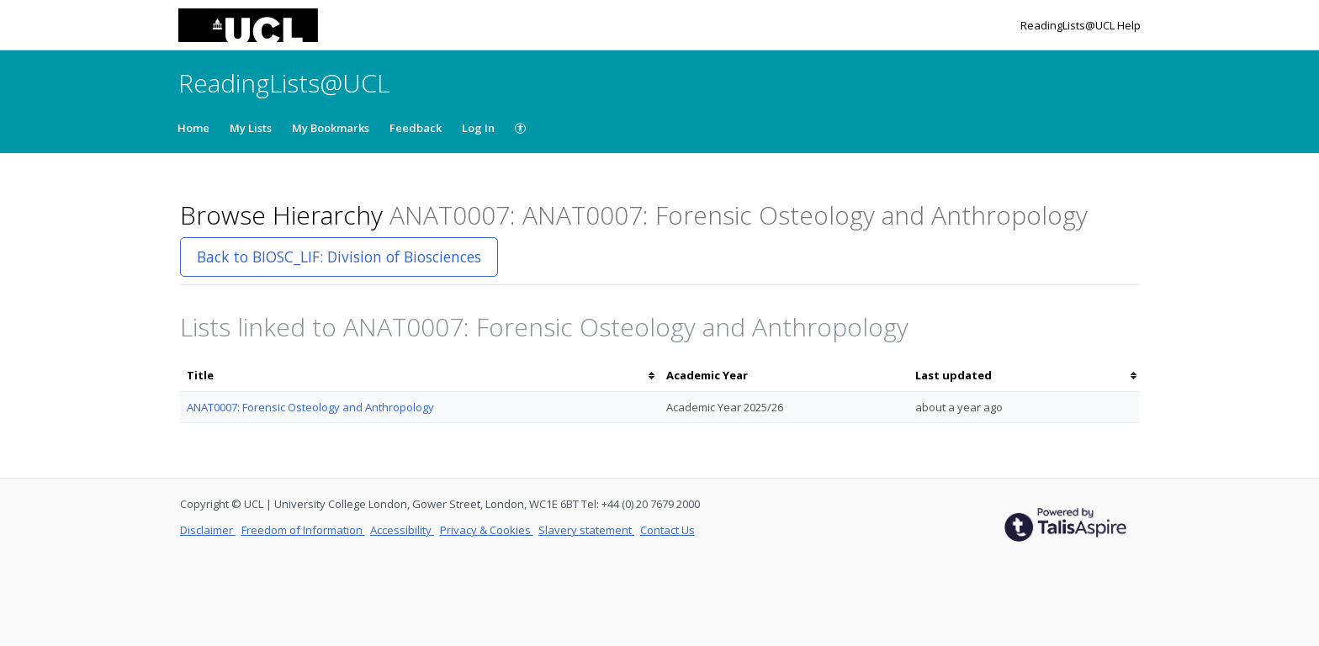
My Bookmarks (330, 127)
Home (193, 127)
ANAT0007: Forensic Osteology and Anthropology (310, 407)
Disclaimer (208, 529)
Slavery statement (586, 529)
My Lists (251, 127)
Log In (478, 127)
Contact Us (667, 529)
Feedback (415, 127)
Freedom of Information (303, 529)
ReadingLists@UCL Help (1080, 25)
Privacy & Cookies (486, 529)
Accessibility (402, 529)
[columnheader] (420, 375)
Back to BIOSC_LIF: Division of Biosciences (339, 256)
